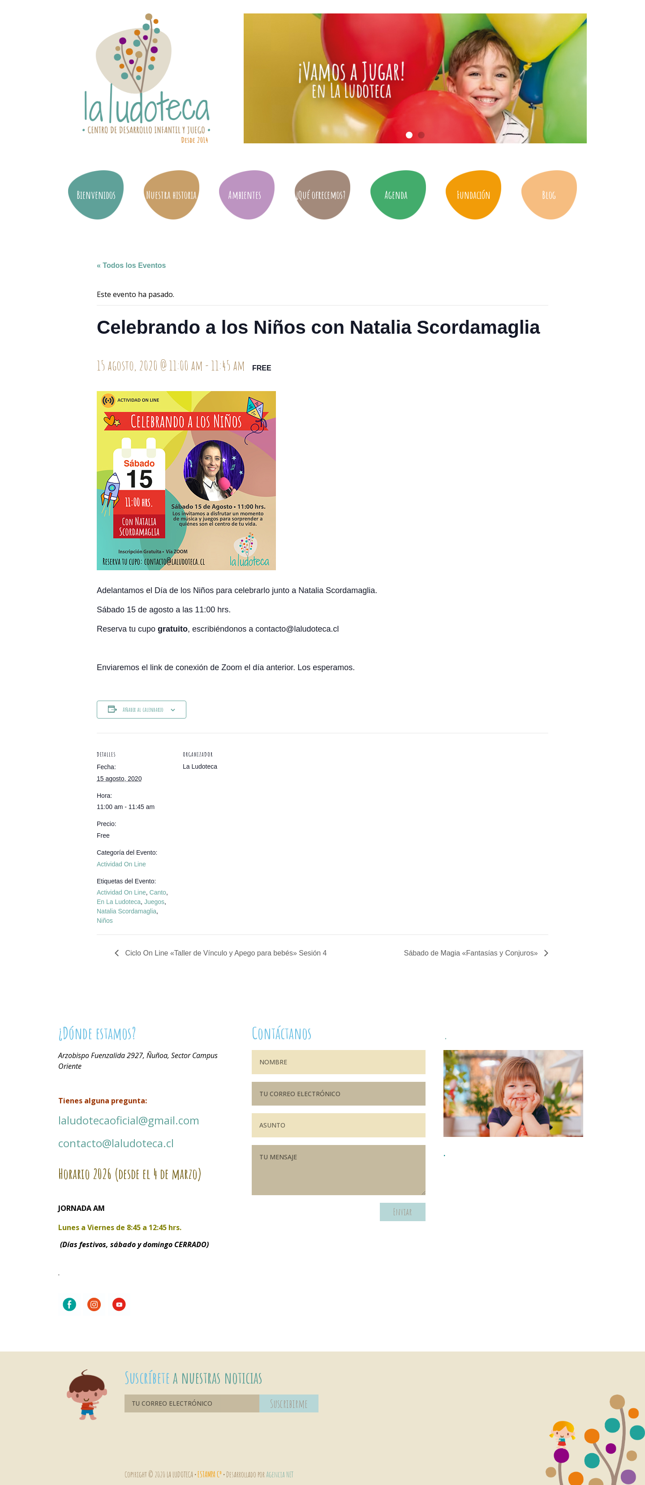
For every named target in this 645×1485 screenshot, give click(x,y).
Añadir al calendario (143, 709)
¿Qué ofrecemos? (323, 195)
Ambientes (247, 195)
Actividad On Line (121, 864)
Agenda (398, 195)
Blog (549, 195)
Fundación (473, 195)
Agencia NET (279, 1474)
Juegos (154, 901)
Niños (105, 920)
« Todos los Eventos (131, 265)
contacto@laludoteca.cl (116, 1143)
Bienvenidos (96, 195)
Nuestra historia (171, 195)
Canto (158, 892)
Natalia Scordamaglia (126, 911)
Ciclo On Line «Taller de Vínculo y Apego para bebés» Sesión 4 (225, 953)
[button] (409, 135)
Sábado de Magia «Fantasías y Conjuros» (472, 953)
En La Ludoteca (119, 901)
